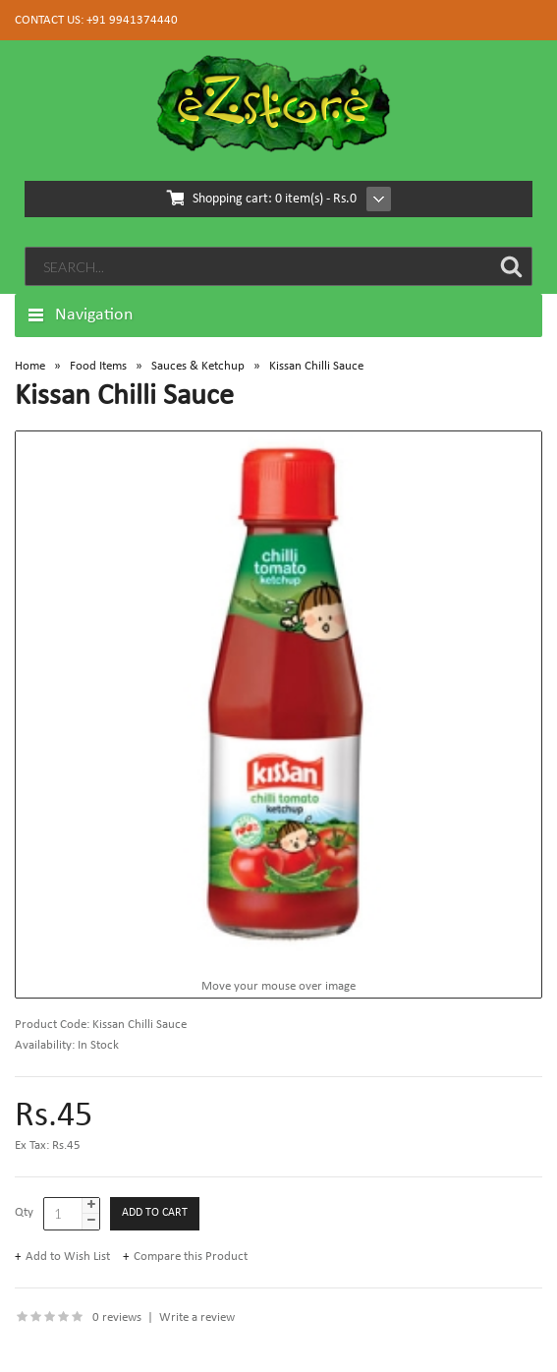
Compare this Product (191, 1256)
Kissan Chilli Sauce (316, 366)
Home (30, 366)
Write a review (197, 1317)
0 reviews (116, 1317)
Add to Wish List (68, 1256)
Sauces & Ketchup (198, 366)
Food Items (98, 366)
